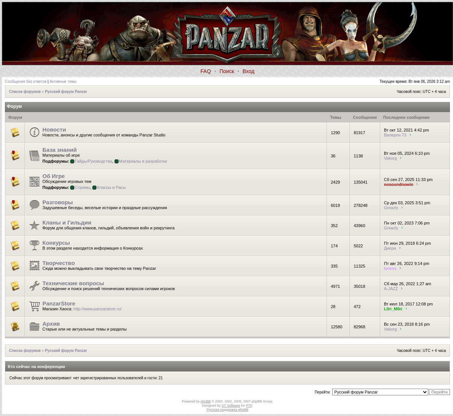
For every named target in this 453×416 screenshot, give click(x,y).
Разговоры (57, 202)
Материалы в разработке (143, 161)
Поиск (227, 71)
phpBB (205, 401)
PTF (249, 405)
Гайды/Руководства (93, 161)
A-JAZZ (391, 288)
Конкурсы (56, 242)
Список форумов (25, 92)
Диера (390, 248)
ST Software (231, 405)
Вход (248, 71)
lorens (390, 268)
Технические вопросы (73, 283)
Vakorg (390, 158)
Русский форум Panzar (66, 92)
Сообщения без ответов (26, 81)
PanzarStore (58, 303)
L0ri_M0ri (393, 309)
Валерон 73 (395, 135)
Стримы (82, 187)
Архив (51, 323)
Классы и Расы (111, 187)
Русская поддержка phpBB (227, 410)
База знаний (59, 150)
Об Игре (53, 176)
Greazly (391, 207)
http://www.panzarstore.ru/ (98, 309)
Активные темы (63, 81)
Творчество (58, 263)
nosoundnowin (398, 184)
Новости (54, 129)
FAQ (205, 71)
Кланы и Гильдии (67, 222)
